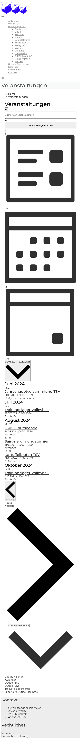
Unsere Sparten (16, 26)
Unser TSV (13, 23)
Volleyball (20, 45)
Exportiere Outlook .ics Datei (21, 691)
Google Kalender (15, 676)
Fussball (19, 34)
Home (11, 93)
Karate (18, 37)
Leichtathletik (22, 39)
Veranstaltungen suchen (40, 125)
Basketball (21, 29)
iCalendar (10, 679)
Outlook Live (12, 685)
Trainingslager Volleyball (27, 410)
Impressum (8, 733)
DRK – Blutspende (21, 428)
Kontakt (12, 72)
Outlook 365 (12, 682)
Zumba (19, 61)
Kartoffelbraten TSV (22, 454)
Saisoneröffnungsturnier (27, 441)
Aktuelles (13, 21)
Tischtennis (21, 42)
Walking (19, 50)
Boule (18, 31)
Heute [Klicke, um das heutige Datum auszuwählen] (8, 502)
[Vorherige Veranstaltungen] (10, 491)
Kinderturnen (22, 58)
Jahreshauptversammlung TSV (32, 391)
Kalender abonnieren (18, 625)
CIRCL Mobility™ (24, 56)
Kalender (13, 67)
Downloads (14, 69)
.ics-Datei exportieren (17, 688)
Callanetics (21, 53)
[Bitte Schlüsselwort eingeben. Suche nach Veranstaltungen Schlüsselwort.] (40, 115)
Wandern (20, 48)
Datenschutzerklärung (14, 736)
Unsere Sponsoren (18, 64)
